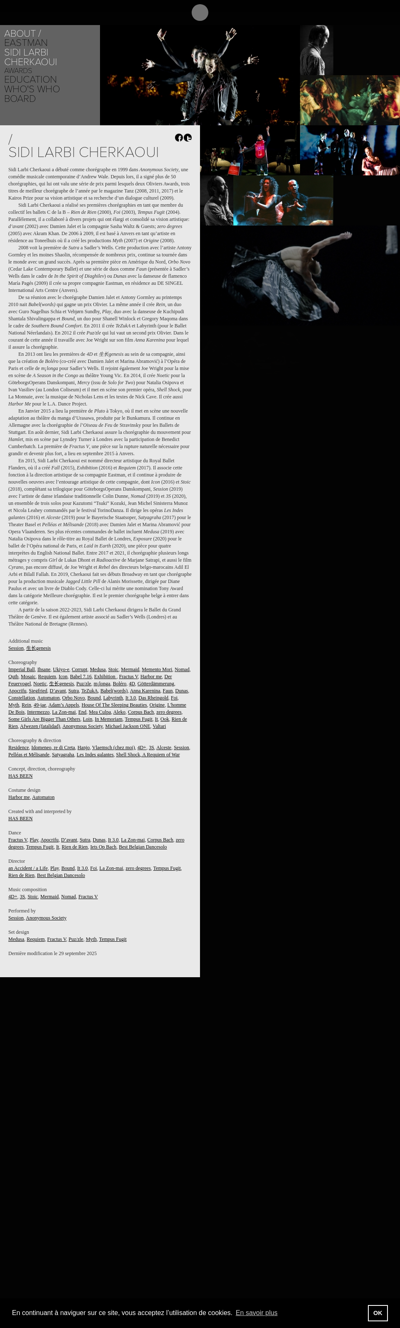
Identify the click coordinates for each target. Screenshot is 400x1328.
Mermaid (130, 669)
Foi (174, 698)
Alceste (163, 747)
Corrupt (79, 669)
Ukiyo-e (61, 669)
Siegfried (38, 691)
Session (16, 648)
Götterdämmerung (156, 684)
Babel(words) (114, 691)
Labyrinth (113, 698)
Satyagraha (63, 755)
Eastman (26, 43)
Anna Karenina (145, 691)
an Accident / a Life (28, 868)
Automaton (48, 698)
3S (151, 747)
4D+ (142, 747)
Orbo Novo (73, 698)
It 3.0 (130, 698)
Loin (87, 719)
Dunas (181, 691)
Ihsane (44, 669)
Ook (164, 719)
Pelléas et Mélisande (29, 755)
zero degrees (168, 712)
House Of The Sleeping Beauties (114, 705)
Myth (13, 705)
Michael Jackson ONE (127, 726)
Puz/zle (83, 684)
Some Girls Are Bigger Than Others (44, 719)
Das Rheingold (153, 698)
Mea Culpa (100, 712)
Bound (94, 698)
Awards (18, 70)
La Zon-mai (64, 712)
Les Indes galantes (95, 755)
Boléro (120, 684)
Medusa (98, 669)
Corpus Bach (141, 712)
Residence (18, 747)
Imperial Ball (21, 669)
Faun (168, 691)
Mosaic (28, 676)
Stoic (113, 669)
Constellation (21, 698)
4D (132, 684)
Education (30, 79)
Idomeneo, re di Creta (53, 747)
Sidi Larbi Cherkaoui (30, 57)
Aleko (119, 712)
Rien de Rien (75, 847)
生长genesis (38, 648)
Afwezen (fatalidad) (40, 726)
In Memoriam (108, 719)
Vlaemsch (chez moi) (113, 747)
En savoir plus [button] (257, 1312)
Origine (157, 705)
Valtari (159, 726)
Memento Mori (157, 669)
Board (20, 99)
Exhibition (105, 676)
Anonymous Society (82, 726)
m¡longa (102, 684)
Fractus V (128, 676)
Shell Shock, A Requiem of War (148, 755)
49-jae (40, 705)
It (156, 719)
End (82, 712)
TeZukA (89, 691)
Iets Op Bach (103, 847)
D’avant (58, 691)
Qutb (13, 676)
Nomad (182, 669)
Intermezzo (38, 712)
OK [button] (377, 1313)
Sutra (73, 691)
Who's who (32, 89)
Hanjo (84, 747)
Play (34, 840)
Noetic (40, 684)
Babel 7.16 (81, 676)
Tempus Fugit (138, 719)
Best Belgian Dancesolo (143, 847)
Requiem (47, 676)
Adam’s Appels (63, 705)
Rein (26, 705)
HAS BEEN (20, 776)
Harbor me (151, 676)
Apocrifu (17, 691)
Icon (63, 676)
